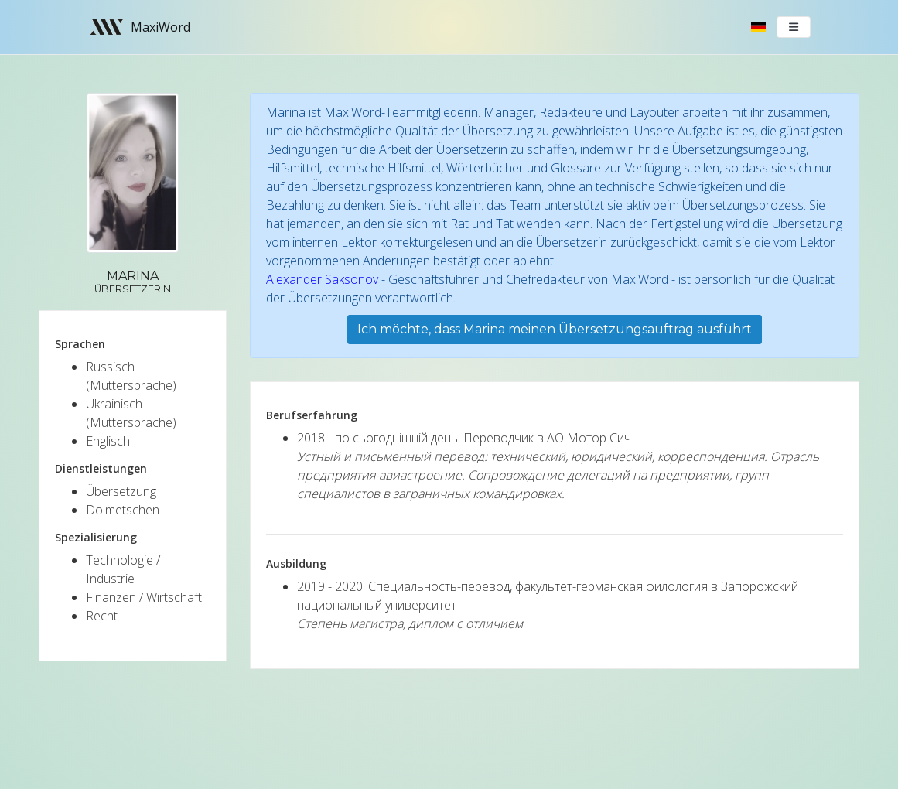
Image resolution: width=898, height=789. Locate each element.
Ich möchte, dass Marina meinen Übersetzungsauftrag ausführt (554, 329)
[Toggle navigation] (794, 27)
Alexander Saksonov (322, 279)
